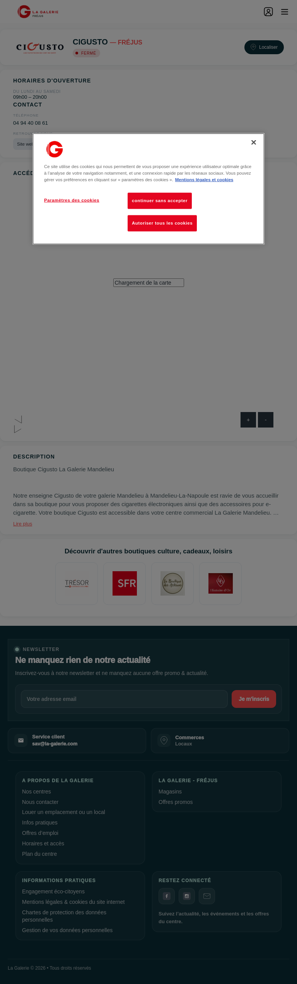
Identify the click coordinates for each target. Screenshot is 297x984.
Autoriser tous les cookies (162, 223)
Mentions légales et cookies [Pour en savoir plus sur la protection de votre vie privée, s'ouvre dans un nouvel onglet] (204, 179)
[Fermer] (253, 142)
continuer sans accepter (160, 200)
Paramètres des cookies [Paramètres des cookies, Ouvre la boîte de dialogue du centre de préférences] (71, 200)
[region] (148, 189)
